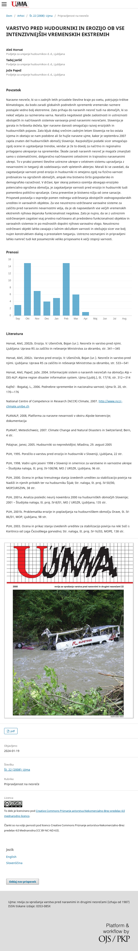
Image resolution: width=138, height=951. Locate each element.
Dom (9, 16)
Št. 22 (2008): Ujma (41, 16)
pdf (12, 731)
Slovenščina (14, 863)
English (11, 857)
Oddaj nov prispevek (22, 881)
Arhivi (20, 16)
